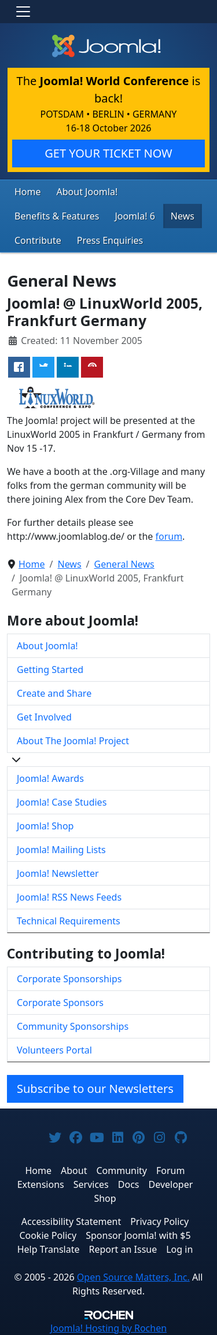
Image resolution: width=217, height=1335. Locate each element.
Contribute (37, 240)
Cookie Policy (47, 1235)
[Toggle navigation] (23, 11)
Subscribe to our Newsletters (95, 1088)
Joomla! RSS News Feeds (69, 897)
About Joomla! (87, 191)
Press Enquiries (110, 240)
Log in (179, 1249)
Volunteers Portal (54, 1050)
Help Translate (48, 1249)
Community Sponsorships (72, 1026)
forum (168, 536)
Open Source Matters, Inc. (133, 1277)
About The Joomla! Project (73, 740)
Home (27, 191)
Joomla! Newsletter (58, 873)
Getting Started (50, 669)
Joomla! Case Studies (61, 802)
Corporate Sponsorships (69, 978)
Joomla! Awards (50, 778)
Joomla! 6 (135, 216)
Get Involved (44, 717)
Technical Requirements (68, 921)
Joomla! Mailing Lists (61, 849)
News (182, 216)
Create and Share (54, 693)
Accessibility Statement (71, 1221)
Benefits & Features (56, 216)
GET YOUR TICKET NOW (108, 153)
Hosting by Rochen (108, 1328)
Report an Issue (123, 1249)
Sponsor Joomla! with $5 (138, 1235)
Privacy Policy (159, 1221)
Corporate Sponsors (60, 1002)
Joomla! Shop (45, 826)
